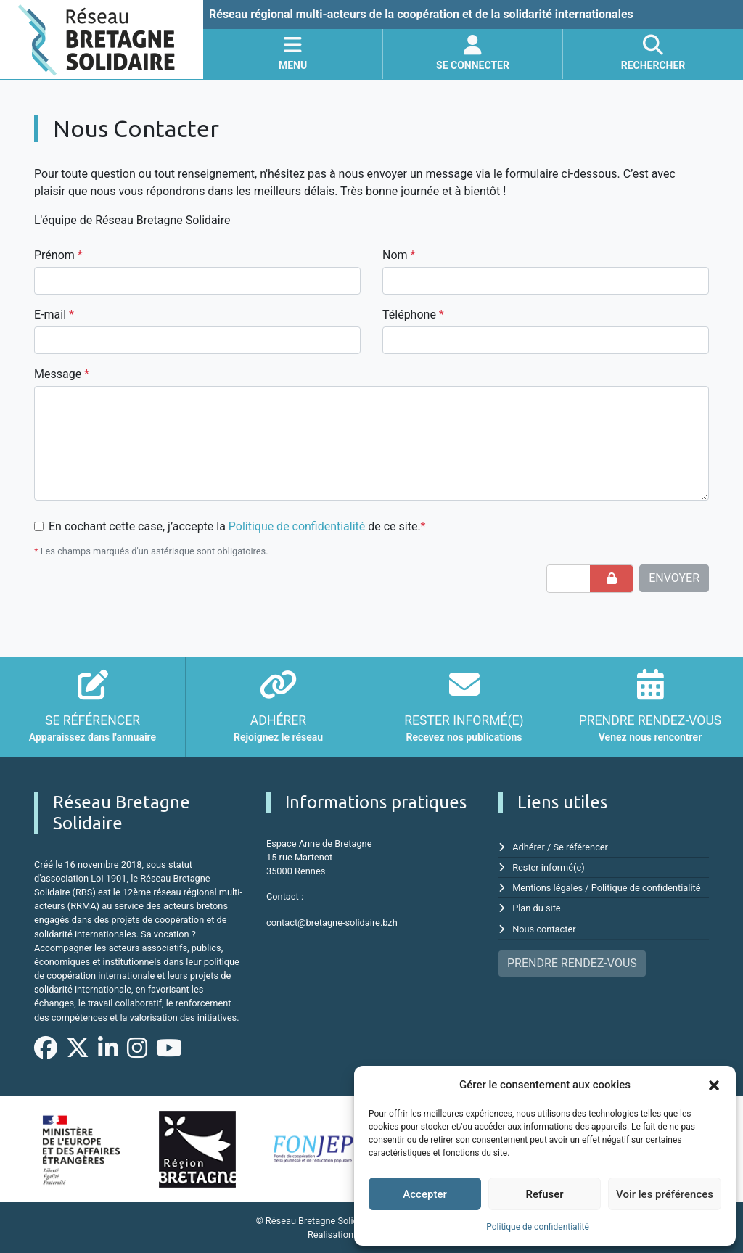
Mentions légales (547, 887)
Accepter (424, 1194)
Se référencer (581, 847)
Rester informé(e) (548, 867)
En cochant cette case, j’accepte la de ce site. (237, 526)
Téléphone (413, 314)
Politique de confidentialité (537, 1227)
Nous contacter (543, 929)
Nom (398, 255)
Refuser (544, 1194)
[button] (714, 1084)
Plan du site (536, 908)
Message (61, 374)
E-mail (54, 314)
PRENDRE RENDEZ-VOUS (572, 963)
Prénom (58, 255)
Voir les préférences (664, 1194)
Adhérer (528, 847)
